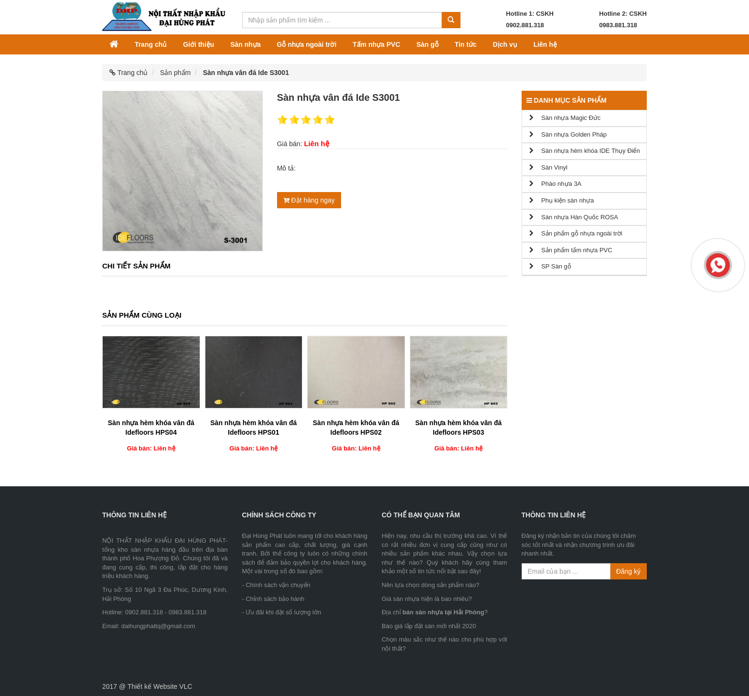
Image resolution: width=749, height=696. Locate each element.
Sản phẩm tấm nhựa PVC (570, 250)
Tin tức (466, 44)
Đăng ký (628, 571)
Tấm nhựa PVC (376, 44)
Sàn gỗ (428, 44)
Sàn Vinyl (548, 167)
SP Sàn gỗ (550, 266)
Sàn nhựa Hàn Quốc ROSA (573, 217)
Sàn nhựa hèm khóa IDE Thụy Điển (584, 150)
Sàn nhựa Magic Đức (565, 117)
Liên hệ (545, 44)
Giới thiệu (198, 44)
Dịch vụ (505, 44)
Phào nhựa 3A (555, 183)
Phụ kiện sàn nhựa (561, 200)
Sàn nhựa (245, 44)
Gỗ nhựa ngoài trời (307, 44)
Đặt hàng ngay (309, 200)
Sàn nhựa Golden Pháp (568, 134)
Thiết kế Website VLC (160, 686)
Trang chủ (151, 44)
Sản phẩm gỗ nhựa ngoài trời (575, 233)
